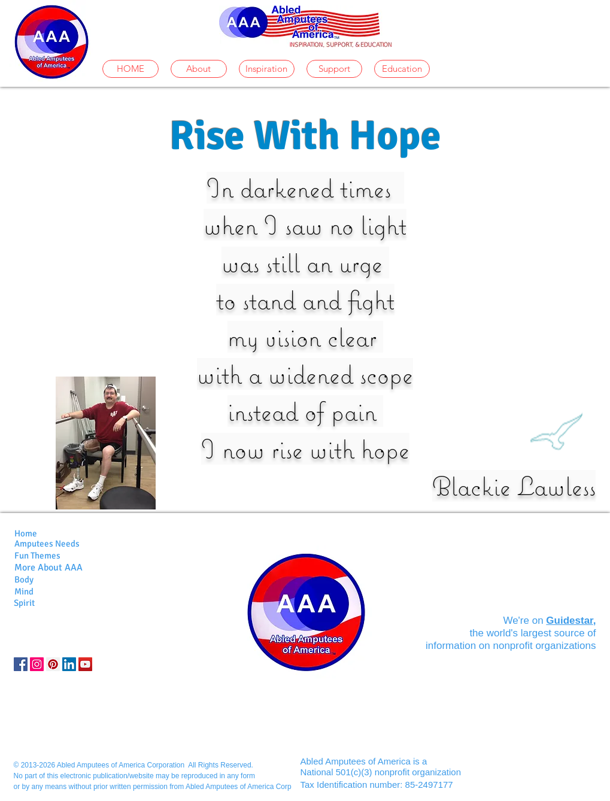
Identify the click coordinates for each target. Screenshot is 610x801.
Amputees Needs (47, 543)
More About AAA (48, 568)
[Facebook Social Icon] (21, 664)
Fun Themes (37, 555)
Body (24, 579)
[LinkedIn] (69, 664)
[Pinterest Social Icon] (53, 664)
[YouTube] (85, 664)
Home (25, 533)
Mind (24, 591)
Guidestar (569, 620)
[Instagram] (37, 664)
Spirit (24, 602)
